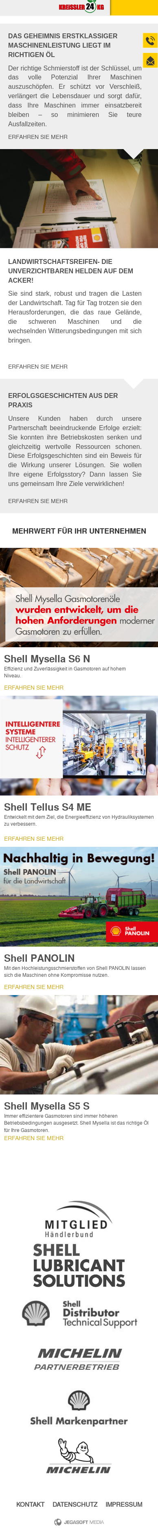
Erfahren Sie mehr (38, 137)
